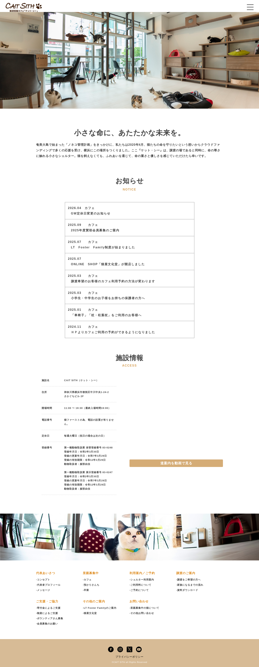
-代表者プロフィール (48, 584)
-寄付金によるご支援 (48, 607)
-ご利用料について (140, 584)
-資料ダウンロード (187, 590)
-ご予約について (139, 590)
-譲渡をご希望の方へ (188, 579)
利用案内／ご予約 (142, 573)
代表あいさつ (45, 573)
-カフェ (87, 579)
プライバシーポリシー (129, 656)
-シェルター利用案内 (142, 579)
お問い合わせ (139, 601)
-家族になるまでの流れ (189, 584)
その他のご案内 (94, 601)
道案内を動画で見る (176, 463)
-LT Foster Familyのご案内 (99, 607)
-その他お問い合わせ (142, 613)
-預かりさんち (91, 584)
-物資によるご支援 (47, 613)
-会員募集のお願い (47, 623)
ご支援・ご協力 (47, 601)
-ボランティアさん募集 (49, 618)
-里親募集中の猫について (144, 607)
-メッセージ (43, 590)
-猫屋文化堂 (90, 613)
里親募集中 (91, 573)
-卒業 (86, 590)
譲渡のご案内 (185, 573)
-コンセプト (43, 579)
